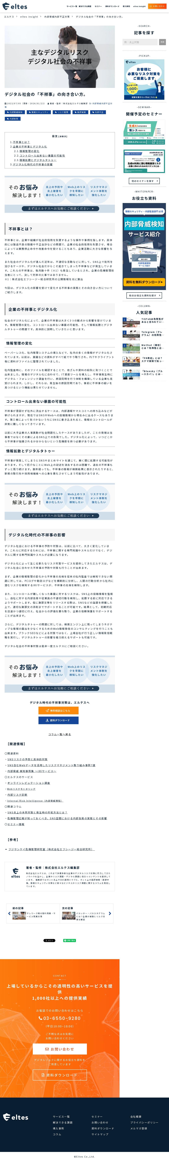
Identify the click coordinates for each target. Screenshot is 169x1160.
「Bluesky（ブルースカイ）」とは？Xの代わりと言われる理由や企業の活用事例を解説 (152, 373)
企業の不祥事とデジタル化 (30, 146)
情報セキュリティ (40, 112)
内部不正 (99, 112)
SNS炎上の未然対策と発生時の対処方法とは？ (37, 812)
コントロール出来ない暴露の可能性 (42, 155)
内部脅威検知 (16, 112)
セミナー (98, 6)
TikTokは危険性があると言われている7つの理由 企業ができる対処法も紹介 (152, 320)
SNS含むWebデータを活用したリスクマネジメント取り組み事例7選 (51, 765)
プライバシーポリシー (144, 1122)
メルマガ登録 (138, 1128)
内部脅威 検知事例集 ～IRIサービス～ (31, 771)
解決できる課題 (85, 6)
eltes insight (139, 6)
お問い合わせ (159, 6)
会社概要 (136, 1116)
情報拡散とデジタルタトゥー (38, 160)
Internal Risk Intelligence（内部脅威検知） (35, 800)
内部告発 (14, 118)
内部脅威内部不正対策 (57, 16)
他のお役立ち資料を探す (142, 295)
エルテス (9, 16)
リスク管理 (63, 112)
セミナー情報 (15, 824)
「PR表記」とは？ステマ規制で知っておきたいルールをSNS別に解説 (152, 360)
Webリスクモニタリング (21, 788)
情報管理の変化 (30, 151)
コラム (57, 1134)
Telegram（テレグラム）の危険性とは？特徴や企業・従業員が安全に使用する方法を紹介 (152, 334)
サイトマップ (100, 1134)
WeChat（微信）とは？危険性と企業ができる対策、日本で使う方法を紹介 (152, 347)
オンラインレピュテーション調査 (28, 783)
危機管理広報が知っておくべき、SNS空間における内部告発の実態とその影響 (57, 818)
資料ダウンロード (112, 6)
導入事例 (126, 6)
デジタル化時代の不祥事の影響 (33, 164)
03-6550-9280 (62, 1018)
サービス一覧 (72, 6)
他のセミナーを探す (143, 181)
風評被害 (81, 112)
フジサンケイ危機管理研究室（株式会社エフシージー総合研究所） (52, 849)
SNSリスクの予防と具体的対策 (27, 759)
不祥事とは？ (21, 142)
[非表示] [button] (62, 136)
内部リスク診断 (17, 795)
